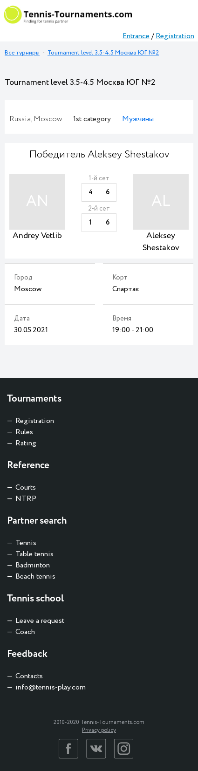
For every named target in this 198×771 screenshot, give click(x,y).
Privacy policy (99, 730)
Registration (175, 36)
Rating (25, 443)
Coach (25, 632)
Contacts (29, 676)
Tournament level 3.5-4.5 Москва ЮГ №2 (103, 52)
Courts (25, 487)
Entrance (136, 36)
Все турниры (22, 52)
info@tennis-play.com (50, 687)
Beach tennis (35, 576)
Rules (24, 432)
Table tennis (34, 554)
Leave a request (39, 620)
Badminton (32, 565)
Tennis (25, 543)
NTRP (25, 498)
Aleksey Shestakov (161, 242)
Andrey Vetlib (37, 236)
